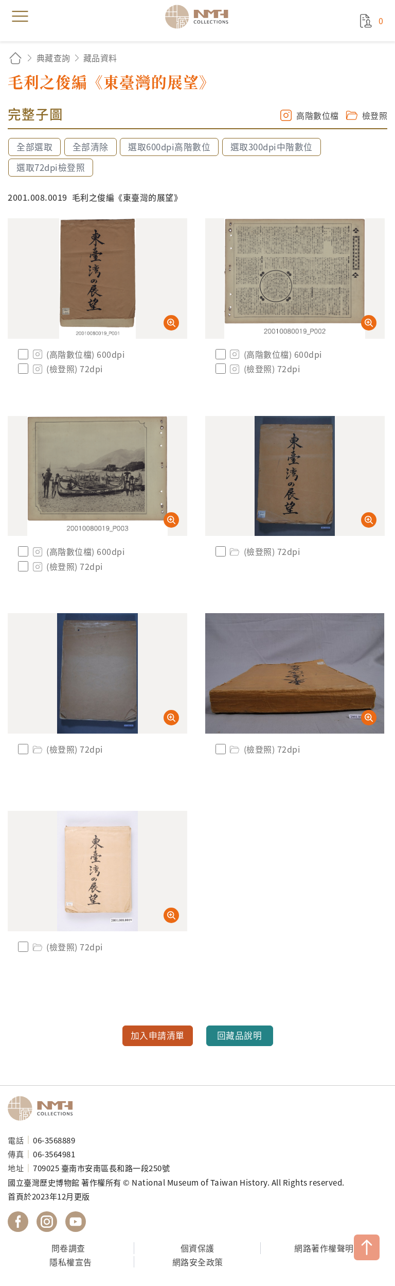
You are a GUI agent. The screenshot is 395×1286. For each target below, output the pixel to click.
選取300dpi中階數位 (271, 147)
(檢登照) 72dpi (67, 368)
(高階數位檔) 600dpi (77, 354)
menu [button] (20, 16)
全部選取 (34, 147)
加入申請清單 (158, 1035)
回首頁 (15, 57)
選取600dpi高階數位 (169, 147)
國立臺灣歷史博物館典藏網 (200, 16)
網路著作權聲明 (324, 1248)
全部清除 (91, 147)
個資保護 (197, 1248)
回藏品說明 (239, 1035)
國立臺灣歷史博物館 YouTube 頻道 (75, 1221)
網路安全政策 (197, 1261)
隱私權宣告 (70, 1261)
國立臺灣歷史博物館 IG (47, 1221)
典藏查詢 (53, 57)
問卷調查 (68, 1248)
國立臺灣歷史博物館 (44, 1108)
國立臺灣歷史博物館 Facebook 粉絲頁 (18, 1221)
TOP (367, 1247)
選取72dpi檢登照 (50, 167)
